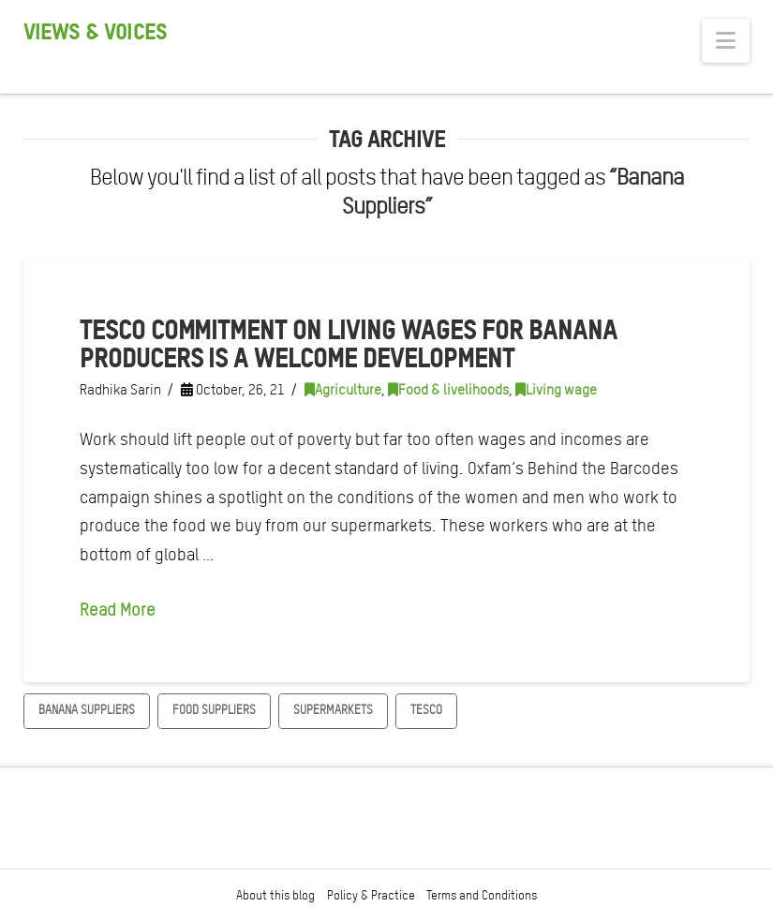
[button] (726, 41)
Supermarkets (333, 710)
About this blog (275, 895)
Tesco (426, 710)
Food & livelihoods (448, 389)
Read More (118, 609)
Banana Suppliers (86, 710)
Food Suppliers (214, 710)
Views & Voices (95, 32)
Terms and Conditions (481, 895)
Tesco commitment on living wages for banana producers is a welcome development (348, 343)
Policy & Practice (371, 895)
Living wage (556, 389)
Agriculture (343, 389)
